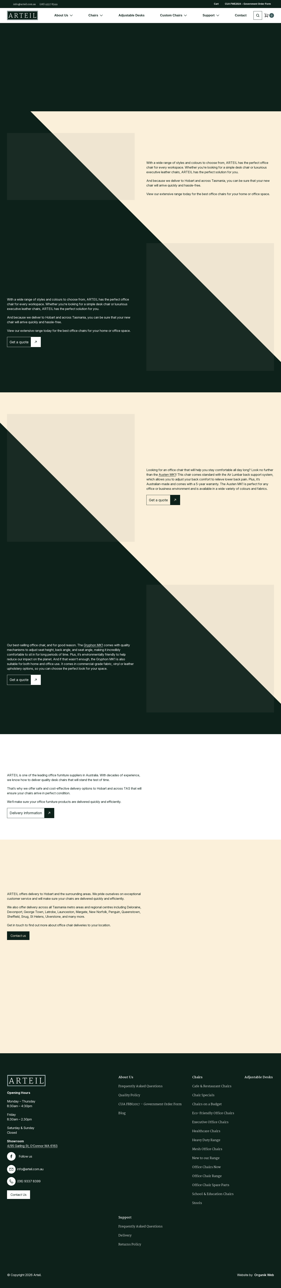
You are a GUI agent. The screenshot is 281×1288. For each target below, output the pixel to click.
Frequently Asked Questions (140, 1086)
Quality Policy (129, 1095)
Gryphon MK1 (93, 645)
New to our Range (206, 1158)
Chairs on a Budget (207, 1104)
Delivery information (26, 813)
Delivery (125, 1235)
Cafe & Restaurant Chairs (211, 1086)
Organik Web (264, 1275)
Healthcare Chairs (206, 1131)
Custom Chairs (173, 15)
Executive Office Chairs (210, 1122)
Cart (216, 4)
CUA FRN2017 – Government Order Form (150, 1104)
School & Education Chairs (213, 1194)
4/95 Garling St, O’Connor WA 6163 (32, 1146)
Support (211, 15)
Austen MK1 (167, 475)
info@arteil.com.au (24, 4)
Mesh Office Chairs (207, 1149)
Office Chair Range (207, 1176)
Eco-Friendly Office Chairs (213, 1113)
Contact (241, 15)
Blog (122, 1113)
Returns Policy (129, 1244)
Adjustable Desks (131, 15)
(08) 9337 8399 (49, 4)
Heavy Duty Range (206, 1140)
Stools (197, 1203)
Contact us (18, 936)
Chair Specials (203, 1095)
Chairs (95, 15)
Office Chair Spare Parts (210, 1185)
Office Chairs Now (206, 1167)
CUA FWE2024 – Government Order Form (248, 4)
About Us (63, 15)
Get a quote (19, 342)
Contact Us (19, 1195)
